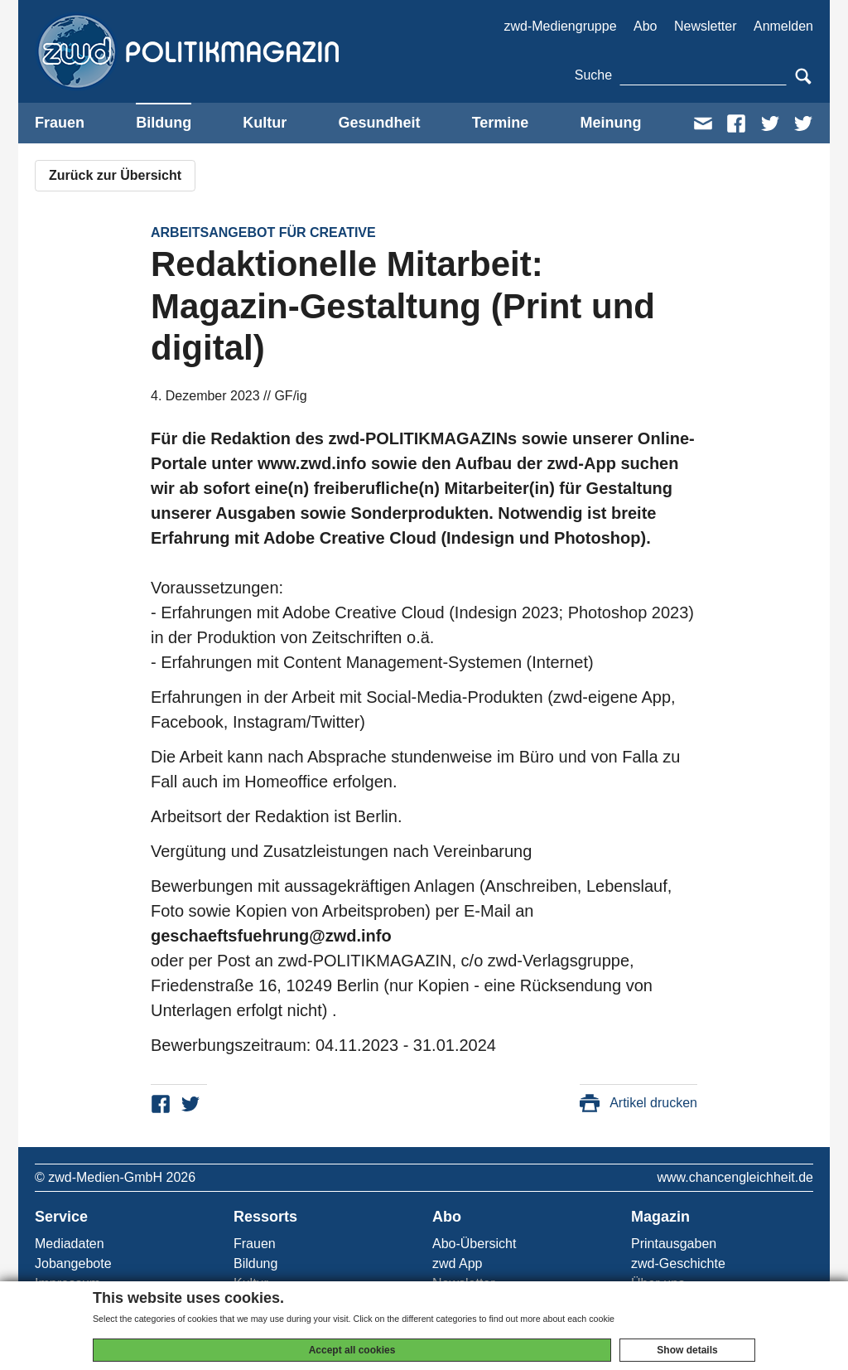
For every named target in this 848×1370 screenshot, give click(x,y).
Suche (593, 75)
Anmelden (783, 26)
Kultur (265, 122)
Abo (645, 26)
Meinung (610, 122)
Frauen (59, 122)
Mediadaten (69, 1244)
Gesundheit (379, 122)
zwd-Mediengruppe (560, 26)
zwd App (457, 1263)
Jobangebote (73, 1263)
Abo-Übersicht (474, 1244)
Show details (687, 1350)
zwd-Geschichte (678, 1263)
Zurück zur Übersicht (115, 175)
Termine (500, 122)
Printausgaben (673, 1244)
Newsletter (705, 26)
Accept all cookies (352, 1350)
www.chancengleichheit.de (735, 1177)
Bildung (163, 122)
